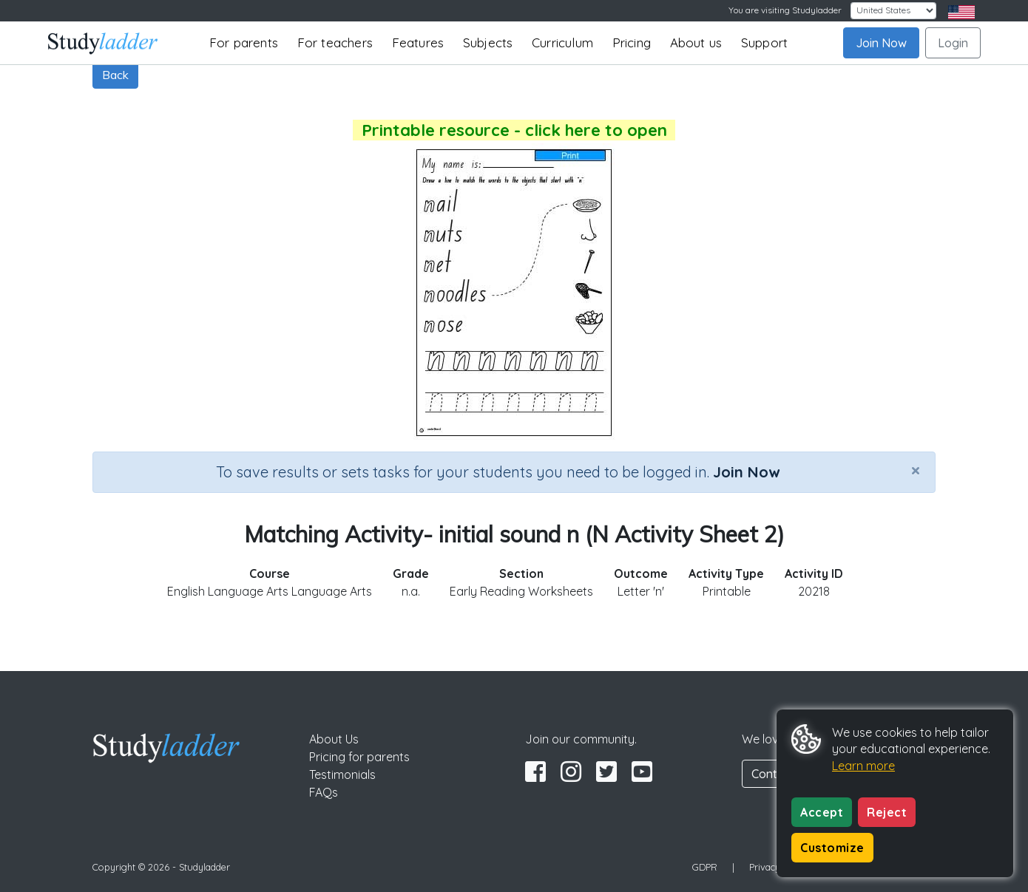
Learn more (863, 765)
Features (418, 42)
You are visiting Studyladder (785, 10)
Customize (832, 847)
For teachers (335, 42)
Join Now (881, 42)
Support (764, 42)
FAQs (323, 792)
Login (953, 42)
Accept (821, 812)
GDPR (704, 867)
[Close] (915, 470)
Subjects (488, 42)
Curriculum (562, 42)
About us (696, 42)
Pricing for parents (359, 756)
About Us (334, 739)
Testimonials (342, 774)
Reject (887, 812)
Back (115, 74)
